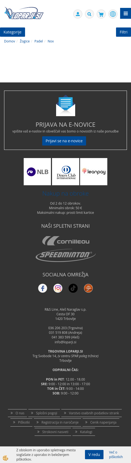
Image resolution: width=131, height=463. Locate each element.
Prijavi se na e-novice (64, 140)
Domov (9, 41)
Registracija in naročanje (59, 422)
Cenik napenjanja (103, 422)
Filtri (123, 32)
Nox (51, 41)
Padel (38, 41)
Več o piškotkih (116, 454)
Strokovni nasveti (55, 432)
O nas (20, 413)
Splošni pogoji (46, 413)
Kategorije (13, 32)
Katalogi (86, 432)
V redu (94, 454)
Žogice (25, 41)
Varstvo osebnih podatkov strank (94, 413)
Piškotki (24, 422)
